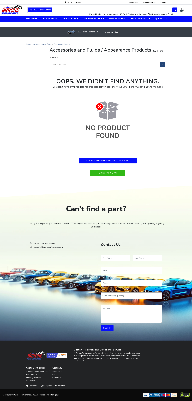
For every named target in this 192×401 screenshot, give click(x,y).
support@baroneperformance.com (48, 247)
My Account (32, 380)
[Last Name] (147, 258)
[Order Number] (131, 295)
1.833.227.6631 (72, 2)
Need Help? (133, 2)
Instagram (46, 385)
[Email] (131, 270)
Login (146, 2)
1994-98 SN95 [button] (116, 18)
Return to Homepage (107, 173)
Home (28, 44)
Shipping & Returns (34, 377)
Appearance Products (62, 44)
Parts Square (53, 395)
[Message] (131, 314)
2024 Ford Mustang (81, 31)
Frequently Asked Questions (38, 371)
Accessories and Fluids (42, 44)
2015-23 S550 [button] (49, 18)
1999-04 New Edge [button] (92, 18)
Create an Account (158, 2)
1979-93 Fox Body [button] (139, 18)
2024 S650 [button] (30, 18)
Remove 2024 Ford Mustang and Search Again (107, 161)
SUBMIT (107, 328)
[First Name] (115, 258)
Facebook (31, 385)
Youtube (60, 385)
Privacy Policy (32, 374)
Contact (56, 374)
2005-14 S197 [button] (69, 18)
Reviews (56, 377)
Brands (161, 18)
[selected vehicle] (113, 32)
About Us (57, 371)
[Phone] (131, 283)
